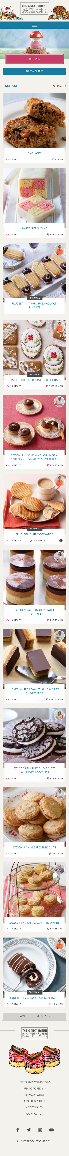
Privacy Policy (34, 1094)
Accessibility (34, 1107)
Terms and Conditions (35, 1082)
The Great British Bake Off (34, 12)
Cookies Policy (34, 1101)
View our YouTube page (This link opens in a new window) (51, 1130)
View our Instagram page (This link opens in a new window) (40, 1130)
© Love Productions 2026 (34, 1141)
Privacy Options (34, 1088)
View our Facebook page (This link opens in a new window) (17, 1130)
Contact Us (34, 1113)
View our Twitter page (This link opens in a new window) (29, 1130)
